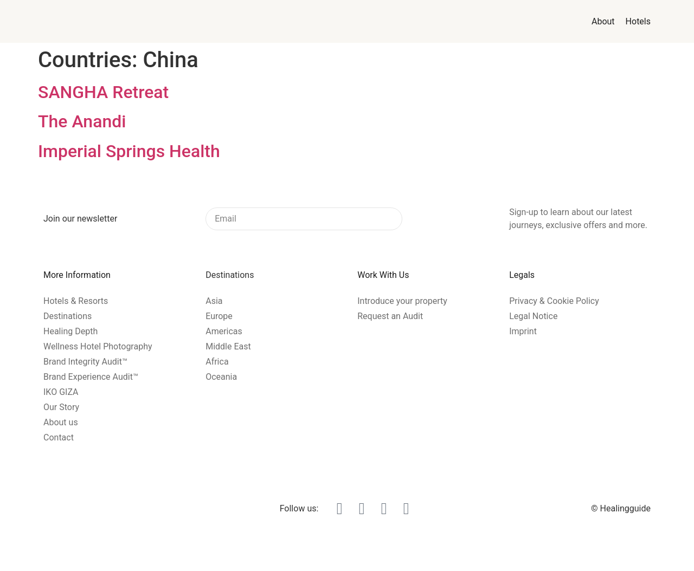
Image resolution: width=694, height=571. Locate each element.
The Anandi (82, 121)
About (603, 21)
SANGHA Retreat (103, 92)
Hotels (638, 21)
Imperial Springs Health (129, 151)
